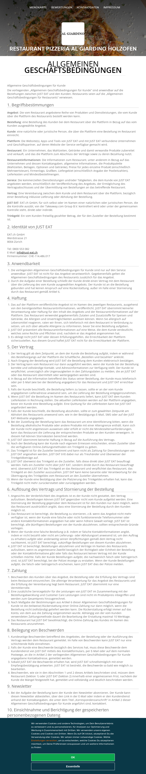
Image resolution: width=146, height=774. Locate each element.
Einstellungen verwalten (44, 740)
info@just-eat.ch (27, 252)
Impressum (111, 7)
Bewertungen (61, 7)
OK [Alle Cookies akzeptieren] (73, 757)
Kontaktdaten (88, 7)
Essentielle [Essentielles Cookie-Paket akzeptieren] (73, 766)
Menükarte (38, 7)
